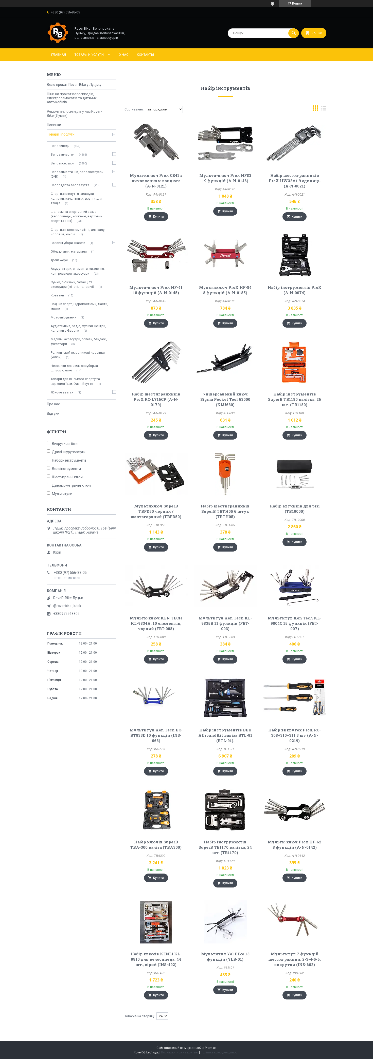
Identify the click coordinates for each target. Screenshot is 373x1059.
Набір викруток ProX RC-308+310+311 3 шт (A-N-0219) (294, 735)
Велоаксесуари (63, 163)
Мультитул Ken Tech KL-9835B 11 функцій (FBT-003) (225, 623)
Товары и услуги (89, 54)
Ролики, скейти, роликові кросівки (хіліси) (78, 355)
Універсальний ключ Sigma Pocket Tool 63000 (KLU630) (225, 399)
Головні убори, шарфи (68, 243)
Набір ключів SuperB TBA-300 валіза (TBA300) (156, 844)
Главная (58, 54)
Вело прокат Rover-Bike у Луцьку (74, 85)
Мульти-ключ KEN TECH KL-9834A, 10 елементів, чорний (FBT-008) (156, 623)
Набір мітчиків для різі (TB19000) (295, 508)
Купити (158, 216)
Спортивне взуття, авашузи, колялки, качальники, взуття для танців (76, 198)
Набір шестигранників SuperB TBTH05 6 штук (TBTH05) (225, 511)
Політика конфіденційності (220, 1052)
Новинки (54, 125)
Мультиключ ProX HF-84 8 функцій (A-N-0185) (225, 290)
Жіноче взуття (62, 392)
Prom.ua (211, 1048)
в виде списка (323, 109)
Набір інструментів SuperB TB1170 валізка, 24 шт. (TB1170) (225, 847)
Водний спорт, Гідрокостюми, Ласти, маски (79, 306)
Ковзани (57, 295)
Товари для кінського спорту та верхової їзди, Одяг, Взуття (75, 381)
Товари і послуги (61, 134)
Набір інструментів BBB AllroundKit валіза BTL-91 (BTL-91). (225, 735)
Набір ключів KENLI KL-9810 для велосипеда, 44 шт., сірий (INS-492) (156, 959)
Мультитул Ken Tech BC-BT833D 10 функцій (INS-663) (156, 735)
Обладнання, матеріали (69, 251)
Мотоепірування (63, 317)
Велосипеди (60, 146)
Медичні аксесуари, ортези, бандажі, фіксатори (79, 341)
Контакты (145, 54)
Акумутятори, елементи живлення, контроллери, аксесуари (78, 271)
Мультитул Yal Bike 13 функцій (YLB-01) (225, 956)
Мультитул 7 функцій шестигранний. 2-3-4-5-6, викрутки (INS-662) (294, 959)
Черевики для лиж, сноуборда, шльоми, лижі (75, 368)
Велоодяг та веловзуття (70, 185)
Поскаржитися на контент (179, 1052)
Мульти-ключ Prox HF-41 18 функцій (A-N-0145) (156, 290)
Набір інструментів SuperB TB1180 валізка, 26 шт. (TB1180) (294, 399)
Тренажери (59, 260)
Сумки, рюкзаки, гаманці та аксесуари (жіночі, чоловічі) (72, 284)
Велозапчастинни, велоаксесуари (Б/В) (77, 174)
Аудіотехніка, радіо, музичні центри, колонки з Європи (78, 328)
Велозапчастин (63, 154)
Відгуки (53, 413)
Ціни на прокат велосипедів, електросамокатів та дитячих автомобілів (72, 98)
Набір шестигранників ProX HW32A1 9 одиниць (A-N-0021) (295, 180)
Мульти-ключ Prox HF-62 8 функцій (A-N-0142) (294, 844)
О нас (123, 54)
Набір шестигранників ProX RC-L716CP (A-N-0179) (156, 399)
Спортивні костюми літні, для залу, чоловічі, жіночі (78, 232)
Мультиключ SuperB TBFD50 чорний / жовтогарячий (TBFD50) (156, 511)
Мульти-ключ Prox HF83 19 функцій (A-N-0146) (225, 178)
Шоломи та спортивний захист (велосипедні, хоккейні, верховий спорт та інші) (76, 216)
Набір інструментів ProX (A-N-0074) (295, 290)
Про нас (53, 404)
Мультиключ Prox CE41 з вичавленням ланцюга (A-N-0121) (156, 180)
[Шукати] (293, 33)
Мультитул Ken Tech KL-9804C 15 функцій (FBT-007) (294, 623)
